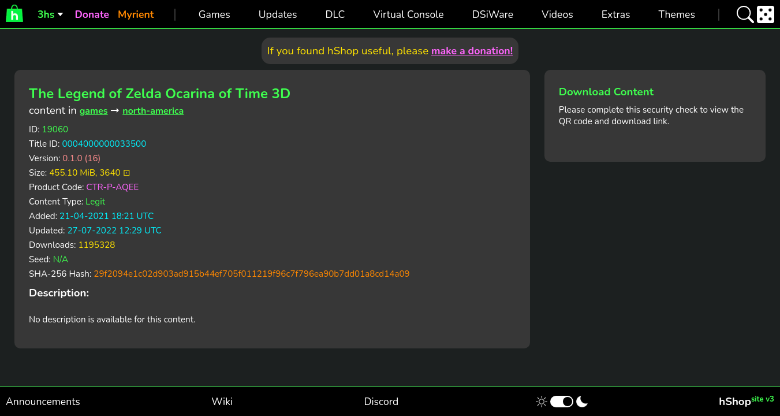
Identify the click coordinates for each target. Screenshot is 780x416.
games (94, 111)
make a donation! (472, 51)
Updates (278, 14)
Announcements (43, 401)
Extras (616, 14)
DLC (335, 14)
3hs (46, 14)
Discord (381, 401)
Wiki (222, 401)
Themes (677, 14)
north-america (153, 111)
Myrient (136, 14)
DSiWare (492, 14)
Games (214, 14)
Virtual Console (408, 14)
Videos (557, 14)
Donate (91, 14)
